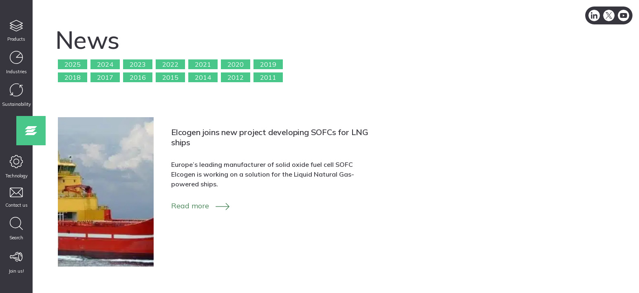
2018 (72, 77)
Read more (190, 205)
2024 (105, 64)
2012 (235, 77)
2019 (268, 64)
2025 (72, 64)
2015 (170, 77)
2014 (203, 77)
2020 (235, 64)
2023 (138, 64)
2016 (138, 77)
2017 (105, 77)
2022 (170, 64)
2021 (203, 64)
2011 (268, 77)
